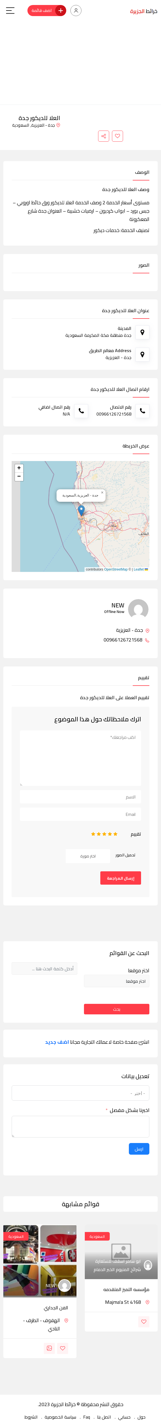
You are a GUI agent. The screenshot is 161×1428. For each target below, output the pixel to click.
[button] (81, 510)
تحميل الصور (126, 855)
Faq (86, 1417)
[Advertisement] (80, 63)
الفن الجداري (56, 1307)
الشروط (31, 1417)
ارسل (139, 1149)
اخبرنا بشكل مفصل (129, 1110)
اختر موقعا (138, 970)
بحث (116, 1009)
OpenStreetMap (116, 569)
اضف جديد (57, 1042)
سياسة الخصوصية (60, 1417)
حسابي (124, 1417)
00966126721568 (126, 640)
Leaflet (141, 569)
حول (141, 1417)
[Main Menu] (10, 10)
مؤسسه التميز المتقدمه (126, 1289)
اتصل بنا (104, 1417)
